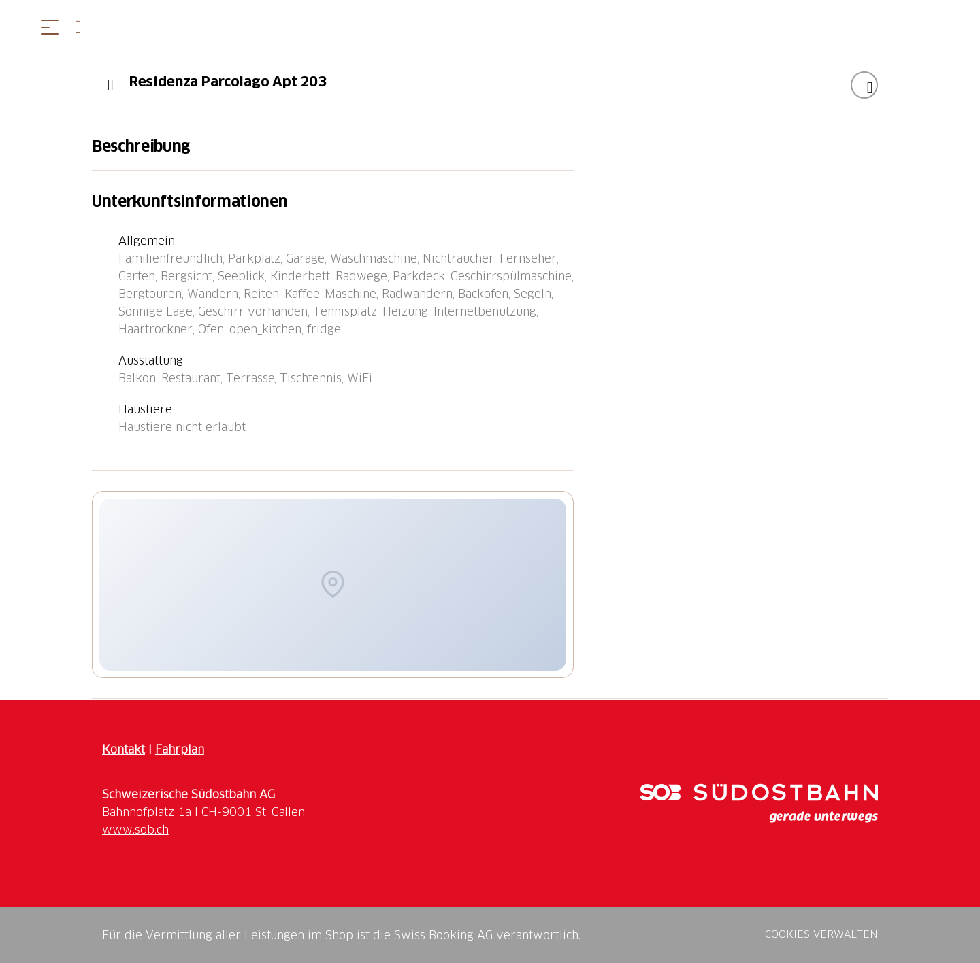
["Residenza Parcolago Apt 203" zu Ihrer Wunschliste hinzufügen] (864, 85)
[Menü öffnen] (50, 27)
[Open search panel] (84, 27)
